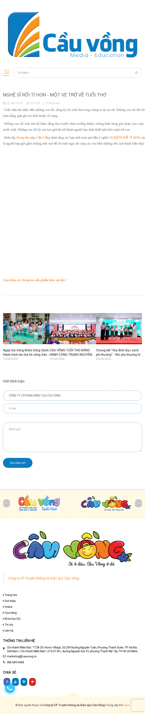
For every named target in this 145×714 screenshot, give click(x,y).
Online (7, 606)
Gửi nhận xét (18, 462)
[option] (26, 338)
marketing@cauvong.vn (22, 656)
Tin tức (8, 624)
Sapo (126, 705)
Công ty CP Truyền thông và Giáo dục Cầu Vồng (43, 578)
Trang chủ (10, 595)
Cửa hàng (10, 612)
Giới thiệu (9, 600)
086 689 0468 (15, 662)
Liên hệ (8, 630)
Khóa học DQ (11, 618)
